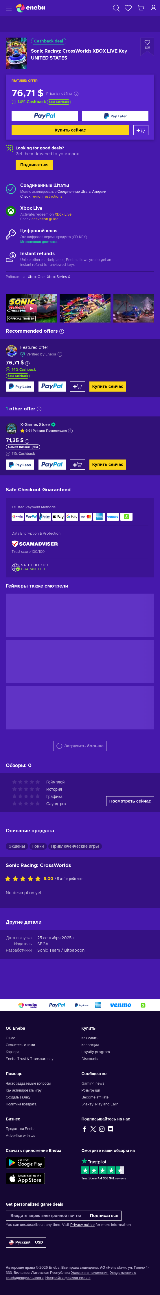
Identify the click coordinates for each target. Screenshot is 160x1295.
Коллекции (90, 1045)
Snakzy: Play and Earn (100, 1104)
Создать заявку (18, 1097)
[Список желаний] (128, 8)
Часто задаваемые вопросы (28, 1083)
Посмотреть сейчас (130, 801)
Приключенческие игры (75, 846)
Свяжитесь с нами (20, 1045)
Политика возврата (21, 1104)
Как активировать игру (24, 1090)
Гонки (38, 846)
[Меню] (8, 8)
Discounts (90, 1059)
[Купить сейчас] (45, 116)
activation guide (45, 219)
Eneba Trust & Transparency (30, 1059)
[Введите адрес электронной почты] (46, 1216)
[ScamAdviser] (35, 544)
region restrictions (47, 196)
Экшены (17, 846)
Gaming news (93, 1083)
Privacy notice (82, 1225)
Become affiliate (95, 1097)
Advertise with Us (20, 1135)
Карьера (12, 1052)
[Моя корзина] (141, 8)
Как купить (90, 1038)
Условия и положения (89, 1272)
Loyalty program (96, 1052)
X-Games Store (35, 425)
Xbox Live (63, 214)
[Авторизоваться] (153, 8)
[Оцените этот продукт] (24, 879)
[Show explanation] (70, 431)
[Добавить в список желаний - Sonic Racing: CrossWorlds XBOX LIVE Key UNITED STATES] (147, 47)
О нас (10, 1038)
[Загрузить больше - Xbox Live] (11, 212)
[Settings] (26, 1242)
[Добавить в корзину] (140, 130)
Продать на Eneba (21, 1129)
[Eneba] (30, 7)
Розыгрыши (91, 1090)
